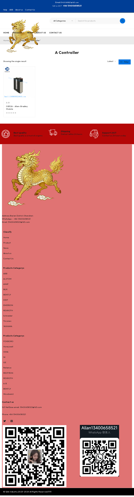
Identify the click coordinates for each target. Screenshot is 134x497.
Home (6, 239)
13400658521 (24, 220)
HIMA (5, 353)
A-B (8, 102)
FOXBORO (8, 343)
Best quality (20, 133)
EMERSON (8, 307)
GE (4, 364)
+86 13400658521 (72, 5)
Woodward (8, 395)
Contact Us (30, 9)
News (6, 249)
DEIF (5, 301)
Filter (126, 61)
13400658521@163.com (70, 2)
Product (7, 244)
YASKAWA (7, 328)
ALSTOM (7, 280)
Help (5, 9)
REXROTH (8, 312)
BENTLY (7, 296)
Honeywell (8, 348)
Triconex (7, 322)
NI (4, 358)
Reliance (7, 369)
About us (19, 9)
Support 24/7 (109, 133)
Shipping (65, 131)
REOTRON (8, 374)
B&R (5, 291)
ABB (11, 9)
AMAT (6, 285)
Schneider (8, 317)
